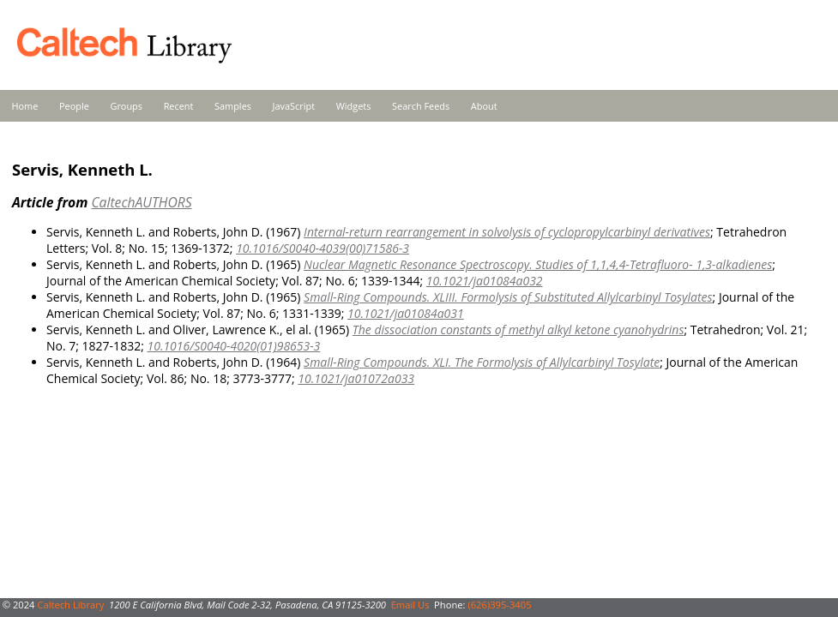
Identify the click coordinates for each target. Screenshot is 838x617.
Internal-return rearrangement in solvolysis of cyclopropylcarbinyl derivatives (507, 232)
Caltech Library (70, 604)
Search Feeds (420, 105)
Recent (179, 105)
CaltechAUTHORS (141, 202)
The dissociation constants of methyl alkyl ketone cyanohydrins (518, 329)
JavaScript (294, 105)
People (74, 105)
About (484, 105)
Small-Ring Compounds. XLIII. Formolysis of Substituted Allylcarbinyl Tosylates (508, 297)
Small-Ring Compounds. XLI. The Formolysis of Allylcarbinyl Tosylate (482, 362)
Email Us (410, 604)
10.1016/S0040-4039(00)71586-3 (322, 248)
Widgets (353, 105)
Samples (232, 105)
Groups (126, 105)
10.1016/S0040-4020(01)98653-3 (233, 346)
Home (25, 105)
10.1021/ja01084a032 (484, 281)
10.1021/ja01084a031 (405, 313)
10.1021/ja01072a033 (356, 378)
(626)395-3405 (499, 604)
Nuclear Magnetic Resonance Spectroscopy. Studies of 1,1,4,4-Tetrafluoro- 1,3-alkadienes (538, 264)
